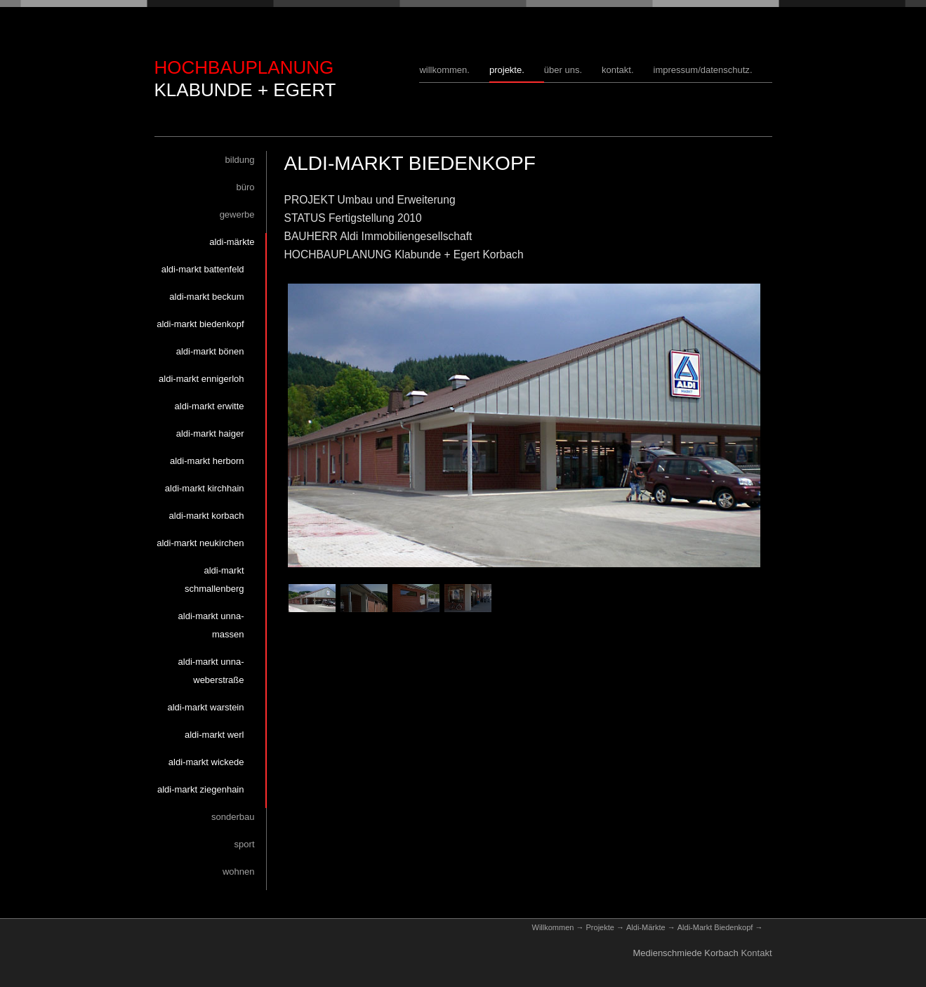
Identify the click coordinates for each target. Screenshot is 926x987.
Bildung (240, 159)
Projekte (505, 70)
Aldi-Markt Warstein (205, 707)
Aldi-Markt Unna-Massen (211, 625)
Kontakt (616, 70)
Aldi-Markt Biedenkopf (200, 324)
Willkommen (443, 70)
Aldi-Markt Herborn (207, 461)
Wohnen (239, 871)
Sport (244, 844)
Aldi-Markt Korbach (206, 515)
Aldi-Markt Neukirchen (200, 543)
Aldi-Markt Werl (214, 734)
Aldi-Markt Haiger (210, 433)
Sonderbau (232, 817)
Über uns (562, 70)
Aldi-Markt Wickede (206, 762)
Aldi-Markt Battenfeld (202, 269)
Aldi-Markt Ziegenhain (200, 789)
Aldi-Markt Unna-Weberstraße (211, 670)
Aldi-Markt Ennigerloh (201, 378)
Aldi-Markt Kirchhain (204, 488)
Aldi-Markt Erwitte (209, 406)
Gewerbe (237, 214)
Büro (245, 187)
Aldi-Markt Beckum (206, 296)
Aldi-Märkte (231, 242)
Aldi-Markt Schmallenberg (214, 579)
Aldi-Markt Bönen (210, 351)
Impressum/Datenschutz (702, 70)
